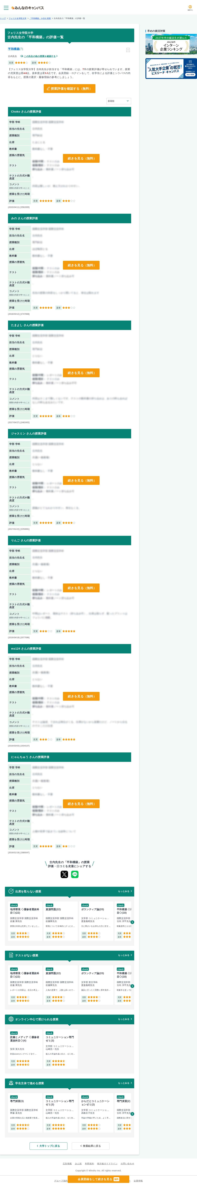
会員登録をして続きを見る (98, 1179)
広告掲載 (67, 1163)
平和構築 (14, 48)
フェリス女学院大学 (17, 18)
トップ (3, 18)
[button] (132, 922)
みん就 (78, 1163)
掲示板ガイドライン (107, 1163)
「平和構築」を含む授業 (40, 18)
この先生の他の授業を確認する (40, 56)
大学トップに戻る (49, 1146)
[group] (25, 921)
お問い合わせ (127, 1163)
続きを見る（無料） (82, 158)
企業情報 (138, 1181)
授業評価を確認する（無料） (71, 88)
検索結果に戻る (92, 1146)
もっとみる (123, 891)
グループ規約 (61, 1181)
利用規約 (89, 1163)
